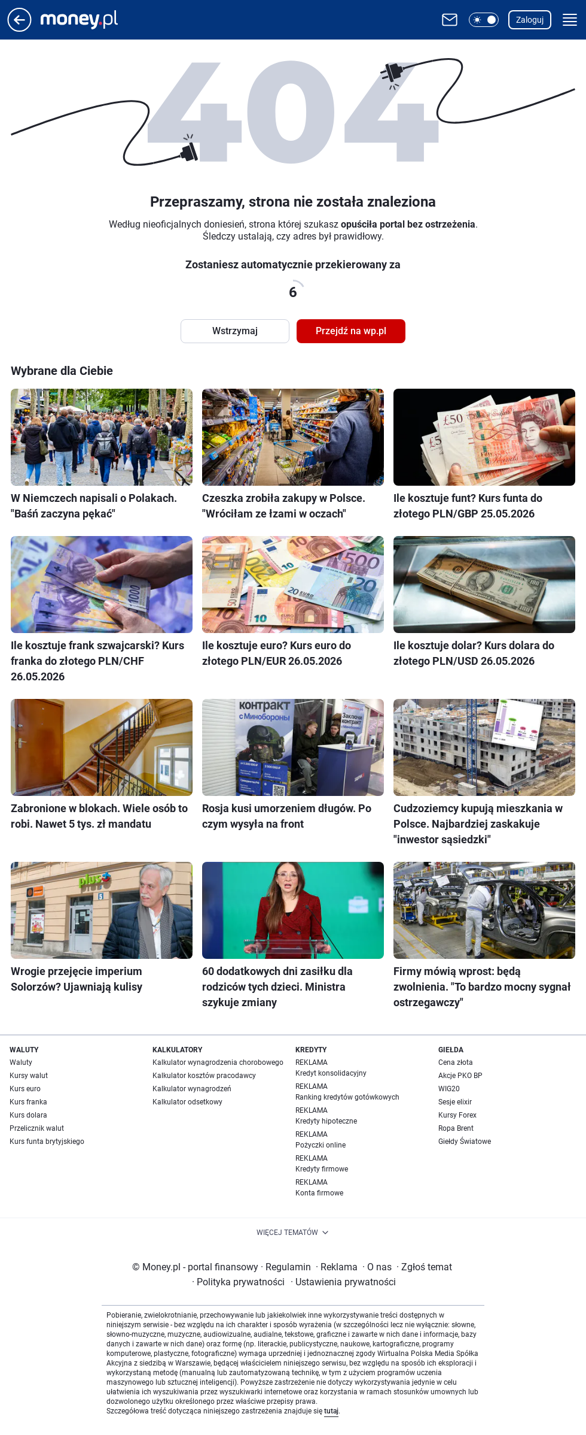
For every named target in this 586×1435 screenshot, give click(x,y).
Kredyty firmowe (321, 1169)
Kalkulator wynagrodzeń (191, 1089)
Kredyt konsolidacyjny (331, 1073)
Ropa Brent (456, 1128)
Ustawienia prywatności (343, 1282)
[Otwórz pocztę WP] (449, 19)
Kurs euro (25, 1089)
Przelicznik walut (37, 1128)
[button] (484, 20)
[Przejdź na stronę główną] (19, 28)
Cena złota (455, 1062)
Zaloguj (530, 20)
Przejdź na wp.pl (351, 331)
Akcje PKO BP (460, 1075)
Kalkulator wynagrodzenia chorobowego (217, 1062)
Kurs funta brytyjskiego (47, 1141)
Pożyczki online (320, 1145)
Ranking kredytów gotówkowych (347, 1097)
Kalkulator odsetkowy (187, 1102)
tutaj (331, 1411)
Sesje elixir (455, 1102)
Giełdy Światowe (464, 1141)
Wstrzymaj (235, 331)
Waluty (21, 1062)
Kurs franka (28, 1102)
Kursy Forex (457, 1115)
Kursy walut (29, 1075)
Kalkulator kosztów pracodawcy (204, 1075)
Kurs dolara (28, 1115)
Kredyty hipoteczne (326, 1121)
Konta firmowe (319, 1193)
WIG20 (449, 1089)
